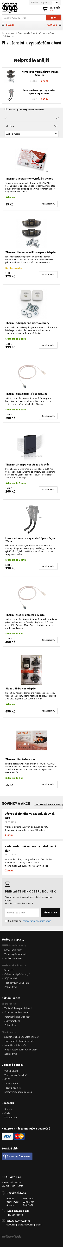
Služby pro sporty (13, 939)
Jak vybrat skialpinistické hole (19, 1041)
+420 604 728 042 (14, 1214)
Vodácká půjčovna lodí (15, 954)
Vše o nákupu (11, 1070)
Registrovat (46, 2)
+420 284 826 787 (18, 1211)
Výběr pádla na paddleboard (18, 1008)
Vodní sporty (9, 1003)
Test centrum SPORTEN (16, 982)
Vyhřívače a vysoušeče (44, 33)
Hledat (53, 17)
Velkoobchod (11, 1117)
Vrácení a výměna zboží (15, 1075)
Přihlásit (34, 2)
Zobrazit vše (10, 986)
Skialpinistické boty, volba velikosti (21, 1036)
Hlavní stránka (8, 33)
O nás (7, 1113)
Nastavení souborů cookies (18, 1091)
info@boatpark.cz (18, 1221)
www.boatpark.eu (33, 1224)
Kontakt (8, 1109)
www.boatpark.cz (14, 1224)
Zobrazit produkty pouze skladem (25, 109)
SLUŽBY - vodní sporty (14, 945)
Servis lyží (9, 970)
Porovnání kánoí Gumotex (17, 1016)
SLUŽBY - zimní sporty (14, 965)
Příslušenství (8, 36)
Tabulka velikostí (12, 1087)
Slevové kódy (11, 1083)
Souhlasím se (28, 921)
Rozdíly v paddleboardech (17, 1012)
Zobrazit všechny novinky (48, 804)
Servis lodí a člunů (13, 949)
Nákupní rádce (11, 998)
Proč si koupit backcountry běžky (21, 1049)
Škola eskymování (13, 958)
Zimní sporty (24, 33)
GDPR (7, 1079)
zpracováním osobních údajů (37, 920)
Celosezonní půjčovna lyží (17, 974)
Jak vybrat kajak (12, 1020)
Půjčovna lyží (10, 978)
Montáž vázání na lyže (15, 1045)
